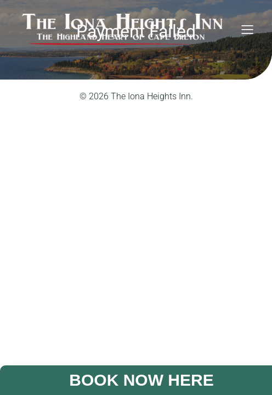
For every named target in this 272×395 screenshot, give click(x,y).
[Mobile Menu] (247, 29)
